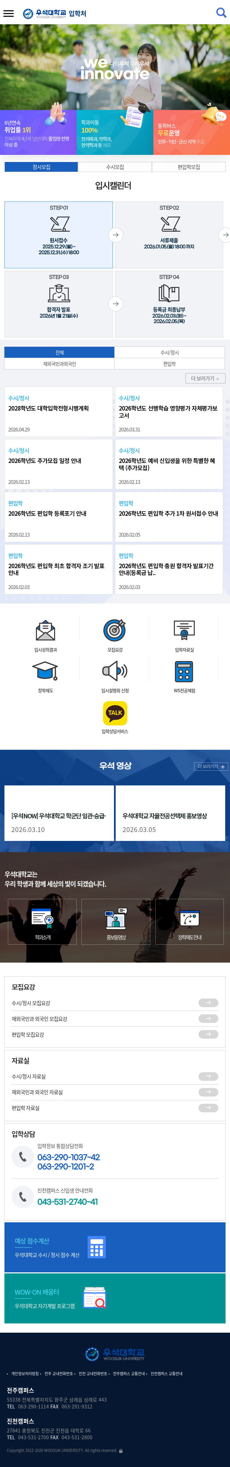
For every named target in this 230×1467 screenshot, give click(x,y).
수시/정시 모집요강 (115, 1014)
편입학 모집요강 (115, 1045)
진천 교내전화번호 (93, 1374)
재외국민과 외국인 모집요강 (115, 1029)
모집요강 (115, 680)
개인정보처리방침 (25, 1374)
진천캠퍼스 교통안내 (166, 1374)
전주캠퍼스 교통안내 (129, 1374)
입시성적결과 (45, 674)
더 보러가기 (211, 766)
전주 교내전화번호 (58, 1374)
